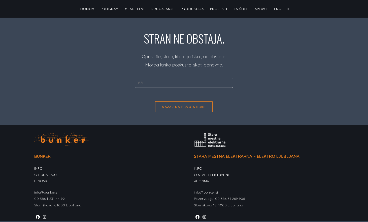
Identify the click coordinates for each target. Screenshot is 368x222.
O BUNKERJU (45, 176)
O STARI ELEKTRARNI (211, 176)
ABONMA (201, 182)
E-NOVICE (42, 182)
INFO (38, 170)
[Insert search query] (184, 83)
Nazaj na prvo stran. (184, 108)
